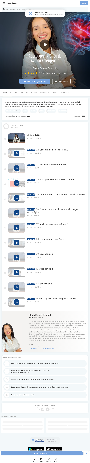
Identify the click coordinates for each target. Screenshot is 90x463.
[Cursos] (41, 459)
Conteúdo (7, 93)
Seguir (34, 348)
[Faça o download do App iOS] (54, 449)
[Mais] (56, 459)
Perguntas (19, 93)
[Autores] (48, 459)
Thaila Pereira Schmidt (40, 315)
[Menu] (4, 3)
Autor (55, 93)
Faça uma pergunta (49, 348)
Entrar (84, 3)
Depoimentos (31, 93)
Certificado (45, 93)
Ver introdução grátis (35, 81)
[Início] (34, 459)
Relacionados (66, 93)
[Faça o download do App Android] (36, 449)
